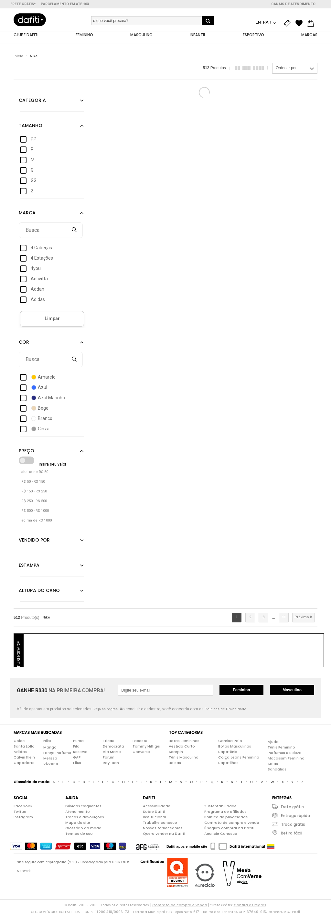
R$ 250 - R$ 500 (34, 501)
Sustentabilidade (220, 806)
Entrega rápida (295, 816)
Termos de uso (79, 834)
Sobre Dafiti (154, 812)
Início (18, 56)
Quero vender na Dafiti (164, 834)
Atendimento (77, 812)
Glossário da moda (83, 828)
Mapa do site (77, 823)
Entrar (264, 22)
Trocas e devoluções (84, 817)
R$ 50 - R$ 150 (33, 482)
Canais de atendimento (293, 4)
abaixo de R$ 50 (34, 472)
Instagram (23, 817)
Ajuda (273, 742)
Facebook (23, 806)
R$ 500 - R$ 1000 (35, 511)
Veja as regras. (106, 709)
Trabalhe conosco (160, 823)
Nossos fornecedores (163, 828)
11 (284, 617)
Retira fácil (291, 833)
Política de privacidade (226, 817)
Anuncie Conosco (220, 834)
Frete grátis (292, 807)
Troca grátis (293, 824)
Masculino (292, 690)
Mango (50, 747)
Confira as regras (250, 905)
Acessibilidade (156, 806)
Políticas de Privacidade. (226, 709)
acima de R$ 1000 (36, 521)
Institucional (154, 817)
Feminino (241, 690)
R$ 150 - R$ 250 (34, 492)
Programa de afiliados (225, 812)
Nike (33, 56)
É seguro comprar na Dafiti (229, 828)
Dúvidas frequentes (83, 806)
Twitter (20, 812)
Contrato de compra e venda (231, 823)
